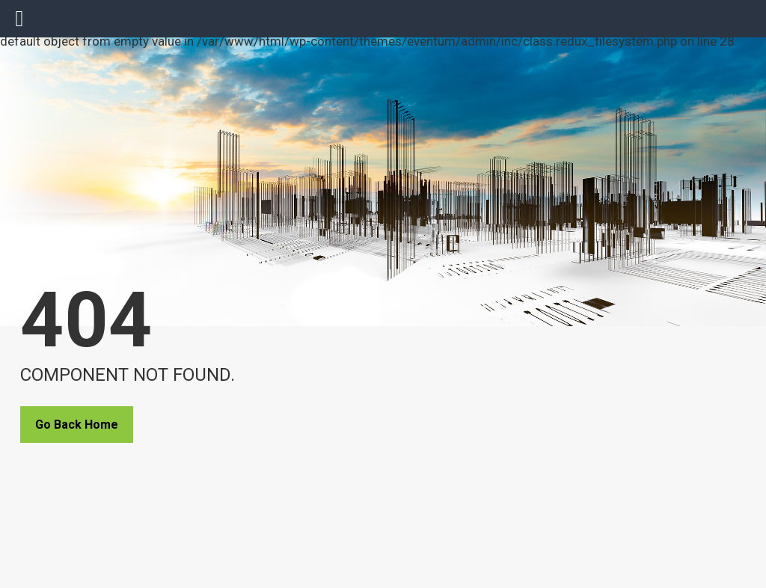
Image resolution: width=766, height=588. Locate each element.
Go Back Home (76, 424)
